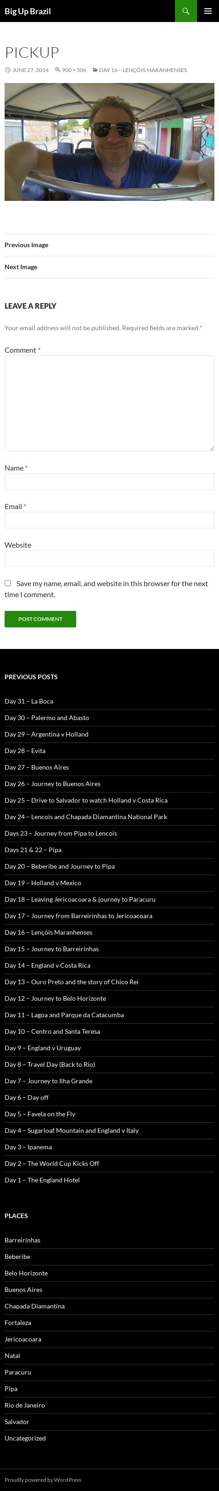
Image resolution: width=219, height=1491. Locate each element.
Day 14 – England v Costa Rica (47, 965)
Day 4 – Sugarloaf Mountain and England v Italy (72, 1130)
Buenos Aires (23, 1289)
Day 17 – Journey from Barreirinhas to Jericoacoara (78, 916)
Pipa (11, 1388)
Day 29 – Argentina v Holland (47, 734)
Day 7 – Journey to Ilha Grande (48, 1081)
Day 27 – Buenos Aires (37, 767)
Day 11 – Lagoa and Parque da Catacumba (64, 1015)
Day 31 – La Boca (29, 701)
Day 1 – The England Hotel (42, 1180)
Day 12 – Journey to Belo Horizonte (55, 998)
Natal (12, 1355)
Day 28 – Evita (25, 750)
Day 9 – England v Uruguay (43, 1048)
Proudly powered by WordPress (43, 1479)
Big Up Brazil (28, 11)
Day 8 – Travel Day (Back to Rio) (50, 1064)
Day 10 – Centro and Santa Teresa (52, 1031)
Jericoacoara (23, 1339)
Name (16, 467)
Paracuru (18, 1372)
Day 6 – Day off (27, 1097)
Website (18, 544)
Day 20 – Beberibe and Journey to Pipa (60, 866)
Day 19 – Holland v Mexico (43, 883)
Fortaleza (18, 1322)
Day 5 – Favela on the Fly (40, 1114)
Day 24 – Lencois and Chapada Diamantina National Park (86, 816)
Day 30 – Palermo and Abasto (47, 717)
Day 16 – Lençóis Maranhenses (143, 70)
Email (15, 506)
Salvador (17, 1421)
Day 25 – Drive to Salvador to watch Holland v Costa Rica (86, 800)
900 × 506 (74, 70)
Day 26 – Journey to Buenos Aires (53, 783)
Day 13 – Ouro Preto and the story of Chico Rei (72, 982)
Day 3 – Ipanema (28, 1147)
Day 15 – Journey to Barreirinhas (52, 949)
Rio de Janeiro (25, 1405)
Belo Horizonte (26, 1273)
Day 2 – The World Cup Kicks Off (52, 1163)
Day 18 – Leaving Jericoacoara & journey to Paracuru (80, 899)
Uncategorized (25, 1438)
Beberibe (17, 1256)
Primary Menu (208, 11)
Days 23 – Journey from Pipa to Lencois (61, 833)
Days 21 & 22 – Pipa (33, 850)
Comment (22, 349)
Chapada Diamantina (35, 1306)
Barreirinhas (22, 1240)
